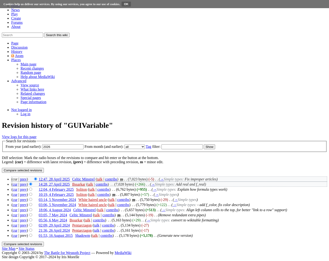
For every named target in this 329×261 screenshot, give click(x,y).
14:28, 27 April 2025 (54, 184)
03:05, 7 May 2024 (53, 215)
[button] (14, 43)
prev (23, 179)
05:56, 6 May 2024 (53, 220)
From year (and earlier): (23, 147)
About (16, 27)
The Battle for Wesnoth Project (67, 253)
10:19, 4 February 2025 (56, 195)
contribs (111, 179)
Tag (148, 147)
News (15, 10)
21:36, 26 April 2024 (54, 230)
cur (15, 184)
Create (16, 18)
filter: (153, 147)
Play (14, 14)
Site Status (27, 249)
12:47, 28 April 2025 (54, 179)
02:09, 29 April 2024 (54, 225)
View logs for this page (19, 137)
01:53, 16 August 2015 (56, 235)
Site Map (8, 249)
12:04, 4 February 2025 (56, 189)
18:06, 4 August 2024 (55, 210)
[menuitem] (28, 64)
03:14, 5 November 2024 (57, 200)
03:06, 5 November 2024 (57, 205)
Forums (17, 22)
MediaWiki (123, 253)
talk (99, 179)
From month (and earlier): (103, 147)
